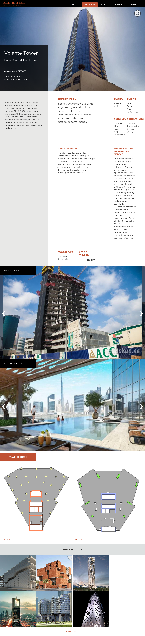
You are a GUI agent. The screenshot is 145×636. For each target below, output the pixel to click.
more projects (72, 632)
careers (120, 5)
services (105, 5)
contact (135, 5)
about (76, 5)
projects (90, 5)
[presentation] (3, 312)
